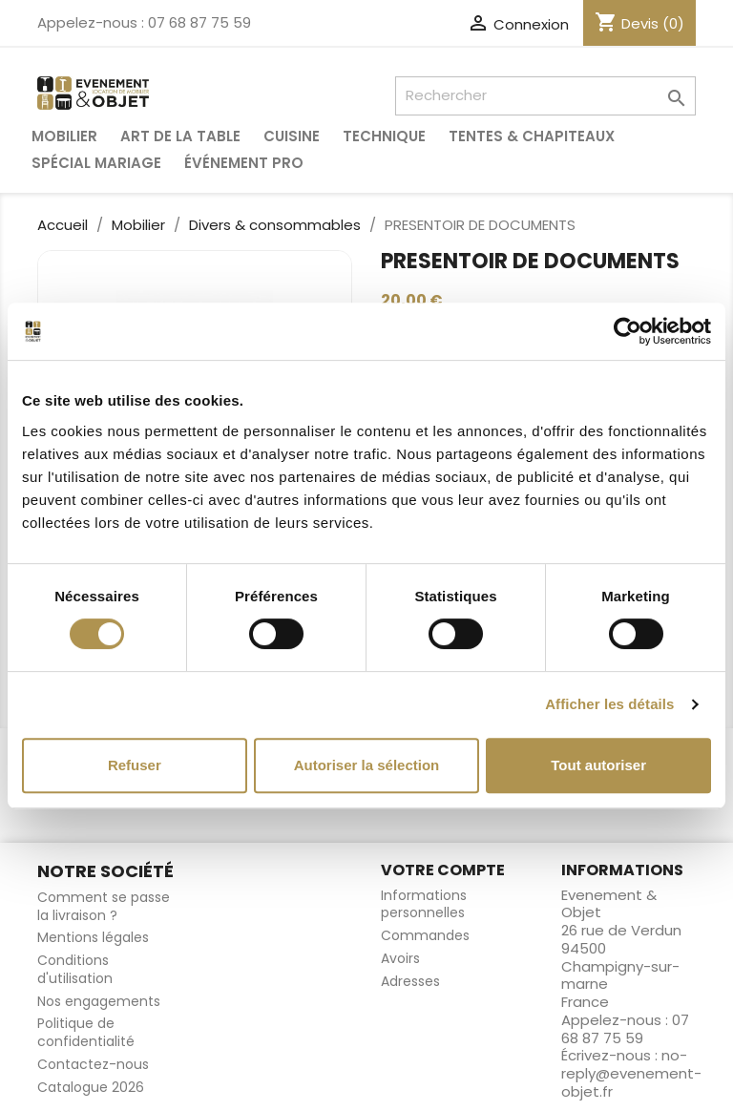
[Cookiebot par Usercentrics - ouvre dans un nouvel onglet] (627, 331)
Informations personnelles (424, 904)
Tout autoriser (598, 765)
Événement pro (244, 163)
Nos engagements (98, 1001)
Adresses (410, 981)
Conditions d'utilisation (75, 969)
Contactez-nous (93, 1064)
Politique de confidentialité (86, 1032)
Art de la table (180, 136)
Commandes (425, 935)
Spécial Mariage (96, 163)
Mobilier (64, 136)
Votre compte (443, 870)
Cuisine (291, 136)
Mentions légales (93, 937)
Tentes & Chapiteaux (532, 136)
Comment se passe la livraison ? (103, 906)
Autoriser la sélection (367, 765)
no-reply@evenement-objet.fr (631, 1073)
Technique (384, 136)
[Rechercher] (545, 95)
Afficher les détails (609, 704)
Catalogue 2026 (90, 1087)
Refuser (134, 765)
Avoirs (400, 958)
